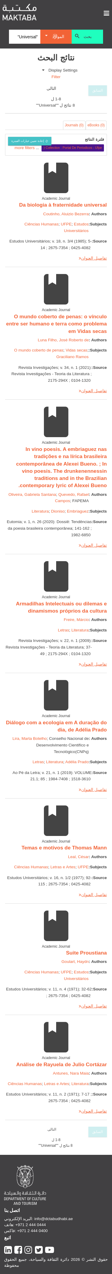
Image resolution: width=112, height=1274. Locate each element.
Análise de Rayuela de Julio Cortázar (61, 1064)
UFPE (66, 224)
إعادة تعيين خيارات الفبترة (27, 141)
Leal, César (78, 857)
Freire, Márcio (76, 619)
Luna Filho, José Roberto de (63, 340)
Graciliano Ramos (72, 357)
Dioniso (58, 511)
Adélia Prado (77, 762)
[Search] (24, 37)
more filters (25, 147)
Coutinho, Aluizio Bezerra (66, 214)
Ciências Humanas (41, 224)
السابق (97, 90)
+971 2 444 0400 (32, 1230)
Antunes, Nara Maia (71, 1073)
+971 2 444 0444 (30, 1225)
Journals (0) (74, 125)
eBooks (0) (96, 125)
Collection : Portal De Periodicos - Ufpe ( (73, 147)
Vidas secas (77, 350)
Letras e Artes (63, 867)
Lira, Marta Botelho (30, 738)
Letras (63, 630)
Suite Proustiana (86, 953)
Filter (55, 77)
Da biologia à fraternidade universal (63, 205)
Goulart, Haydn (75, 961)
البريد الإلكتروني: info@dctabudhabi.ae (38, 1219)
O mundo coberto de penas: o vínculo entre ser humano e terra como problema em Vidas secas (56, 323)
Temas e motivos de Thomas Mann (64, 848)
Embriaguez (78, 511)
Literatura (40, 511)
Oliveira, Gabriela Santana (32, 494)
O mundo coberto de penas (38, 350)
